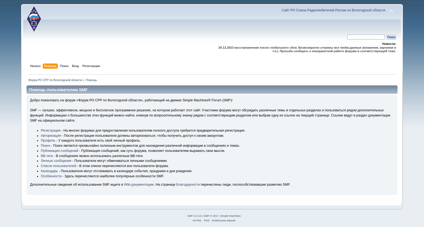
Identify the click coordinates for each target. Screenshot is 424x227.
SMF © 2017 (211, 215)
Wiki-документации (139, 184)
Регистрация (51, 130)
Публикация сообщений (59, 151)
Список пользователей (58, 166)
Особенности (51, 176)
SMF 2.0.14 (194, 215)
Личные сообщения (56, 161)
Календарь (49, 171)
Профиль (48, 140)
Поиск (45, 146)
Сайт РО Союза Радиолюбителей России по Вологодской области (333, 10)
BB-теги (47, 156)
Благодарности (188, 184)
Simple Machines (230, 215)
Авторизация (51, 136)
